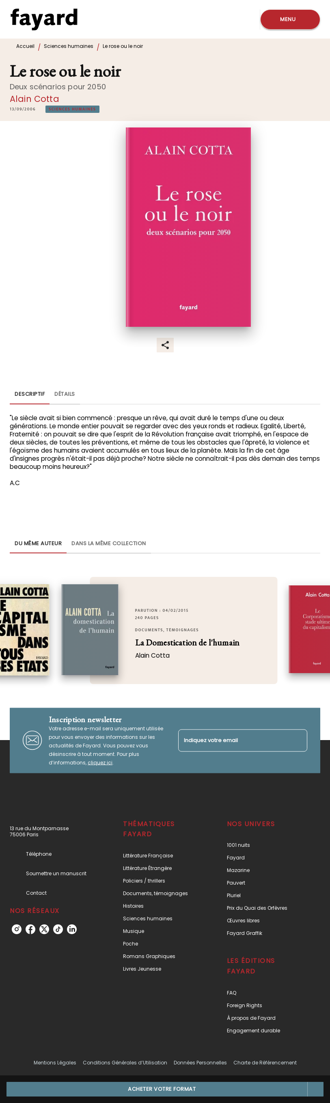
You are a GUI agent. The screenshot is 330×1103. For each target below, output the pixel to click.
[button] (72, 109)
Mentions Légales (55, 1062)
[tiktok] (58, 929)
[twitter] (44, 929)
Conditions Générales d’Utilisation (125, 1062)
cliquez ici (100, 762)
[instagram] (17, 929)
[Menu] (290, 19)
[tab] (30, 394)
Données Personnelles (200, 1062)
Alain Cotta (34, 99)
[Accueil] (44, 19)
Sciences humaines (68, 46)
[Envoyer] (297, 740)
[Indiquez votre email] (232, 740)
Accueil (25, 46)
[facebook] (30, 929)
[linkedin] (72, 929)
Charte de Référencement (265, 1062)
